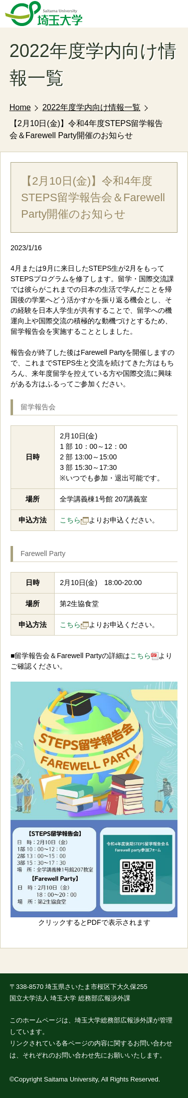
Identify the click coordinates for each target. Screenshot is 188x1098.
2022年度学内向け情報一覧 (91, 107)
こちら (74, 520)
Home (20, 107)
